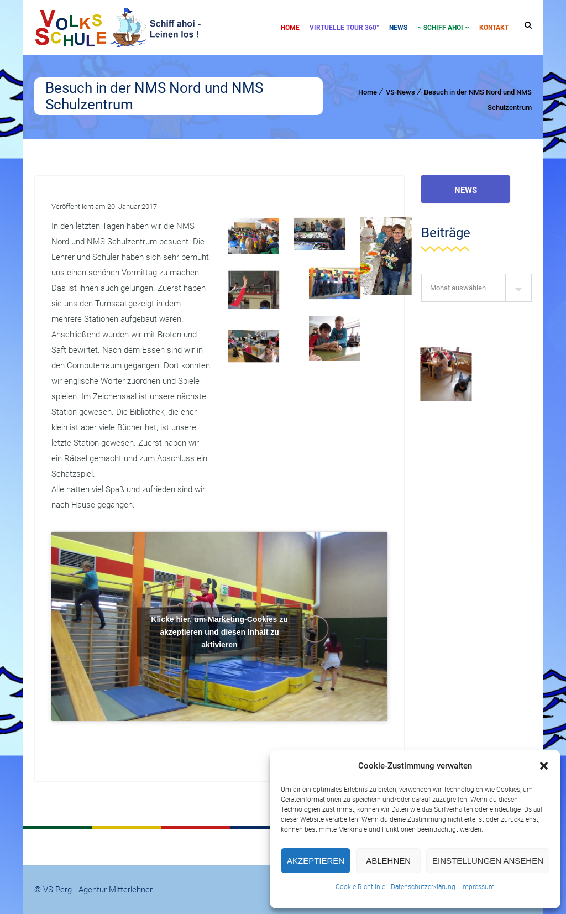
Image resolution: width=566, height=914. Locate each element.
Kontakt (494, 28)
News (398, 28)
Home (290, 28)
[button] (543, 765)
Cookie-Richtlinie (360, 887)
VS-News (400, 92)
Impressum (478, 887)
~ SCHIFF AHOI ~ (443, 28)
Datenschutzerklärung (423, 887)
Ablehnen (388, 860)
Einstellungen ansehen (487, 860)
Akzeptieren (315, 860)
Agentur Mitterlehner (115, 890)
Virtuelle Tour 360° (344, 28)
